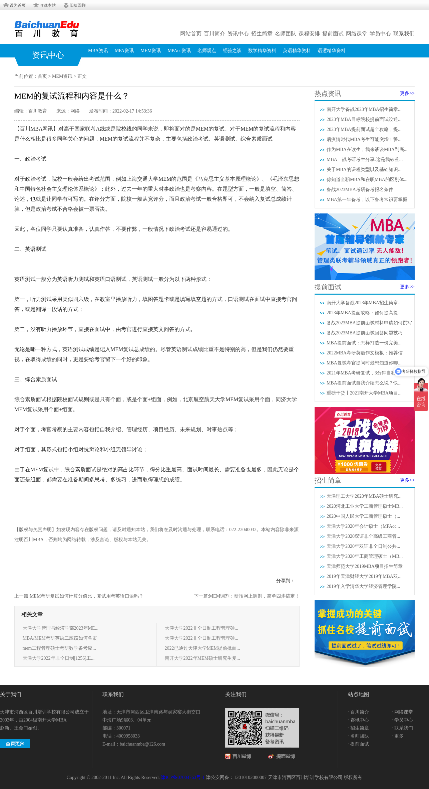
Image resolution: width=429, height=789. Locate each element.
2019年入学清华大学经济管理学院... (363, 586)
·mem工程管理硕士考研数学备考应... (58, 648)
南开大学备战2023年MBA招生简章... (364, 109)
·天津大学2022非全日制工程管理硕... (200, 628)
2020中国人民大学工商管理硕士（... (363, 516)
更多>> (407, 93)
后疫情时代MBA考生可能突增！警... (364, 139)
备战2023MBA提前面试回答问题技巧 (365, 332)
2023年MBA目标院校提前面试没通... (364, 119)
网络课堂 (356, 33)
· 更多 (398, 736)
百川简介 (214, 33)
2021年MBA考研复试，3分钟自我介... (365, 372)
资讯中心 (238, 33)
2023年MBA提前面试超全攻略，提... (364, 129)
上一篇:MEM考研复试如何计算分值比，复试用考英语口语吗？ (78, 596)
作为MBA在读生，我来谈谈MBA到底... (367, 149)
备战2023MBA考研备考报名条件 (360, 189)
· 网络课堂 (402, 712)
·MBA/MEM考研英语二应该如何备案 (59, 638)
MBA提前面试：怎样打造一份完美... (364, 342)
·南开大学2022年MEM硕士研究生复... (201, 658)
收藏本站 (48, 5)
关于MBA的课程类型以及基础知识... (364, 169)
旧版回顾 (78, 5)
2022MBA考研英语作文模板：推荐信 (365, 352)
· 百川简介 (358, 712)
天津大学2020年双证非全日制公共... (363, 546)
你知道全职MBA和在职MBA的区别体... (367, 179)
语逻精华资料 (332, 50)
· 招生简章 (358, 728)
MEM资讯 (150, 50)
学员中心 (380, 33)
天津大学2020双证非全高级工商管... (363, 536)
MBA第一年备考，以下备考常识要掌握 (367, 199)
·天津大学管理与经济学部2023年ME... (59, 628)
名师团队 (285, 33)
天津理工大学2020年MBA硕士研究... (364, 496)
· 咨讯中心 (358, 720)
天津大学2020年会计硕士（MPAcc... (363, 526)
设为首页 (18, 5)
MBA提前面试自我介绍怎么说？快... (364, 382)
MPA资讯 (124, 50)
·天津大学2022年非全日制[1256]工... (57, 658)
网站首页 (190, 33)
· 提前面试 (358, 744)
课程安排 (309, 33)
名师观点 (206, 50)
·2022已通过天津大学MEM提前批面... (201, 648)
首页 (42, 76)
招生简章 (262, 33)
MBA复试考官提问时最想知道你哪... (364, 362)
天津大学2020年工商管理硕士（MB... (365, 556)
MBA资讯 (98, 50)
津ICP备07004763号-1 (182, 777)
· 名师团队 (358, 736)
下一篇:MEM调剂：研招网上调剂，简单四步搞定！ (247, 596)
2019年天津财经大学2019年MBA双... (364, 576)
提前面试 (333, 33)
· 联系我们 (402, 728)
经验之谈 (232, 50)
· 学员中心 (402, 720)
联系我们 (404, 33)
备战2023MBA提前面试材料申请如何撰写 (369, 322)
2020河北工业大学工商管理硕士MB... (365, 506)
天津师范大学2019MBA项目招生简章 (365, 566)
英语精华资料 (297, 50)
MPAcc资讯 (179, 50)
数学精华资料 (262, 50)
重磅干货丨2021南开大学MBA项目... (364, 393)
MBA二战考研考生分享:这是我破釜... (365, 159)
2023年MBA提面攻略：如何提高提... (364, 312)
